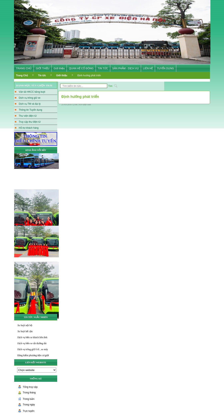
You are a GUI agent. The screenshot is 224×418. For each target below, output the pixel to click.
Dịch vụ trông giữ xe (29, 97)
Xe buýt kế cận (25, 331)
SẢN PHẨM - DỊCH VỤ (125, 68)
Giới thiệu (59, 68)
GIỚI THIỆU (42, 68)
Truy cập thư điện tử (30, 121)
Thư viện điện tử (28, 115)
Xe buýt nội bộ (24, 325)
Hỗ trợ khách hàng (29, 127)
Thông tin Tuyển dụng (30, 109)
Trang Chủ (22, 75)
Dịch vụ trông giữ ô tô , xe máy (32, 349)
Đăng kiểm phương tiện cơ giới (33, 355)
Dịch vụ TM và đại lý (30, 103)
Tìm (110, 86)
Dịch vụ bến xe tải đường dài (32, 343)
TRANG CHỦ (24, 68)
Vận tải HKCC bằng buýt (32, 91)
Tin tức (42, 75)
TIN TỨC (103, 68)
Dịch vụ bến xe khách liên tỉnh (32, 337)
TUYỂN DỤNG (165, 68)
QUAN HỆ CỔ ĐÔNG (81, 68)
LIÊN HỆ (148, 68)
